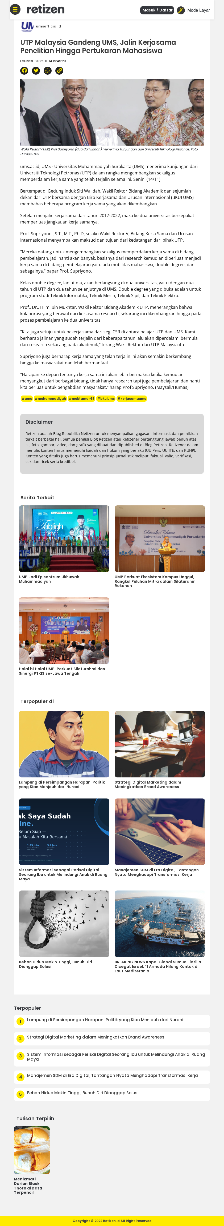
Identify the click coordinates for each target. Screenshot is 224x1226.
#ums (27, 398)
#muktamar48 (81, 398)
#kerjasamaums (131, 398)
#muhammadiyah (50, 398)
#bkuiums (106, 398)
